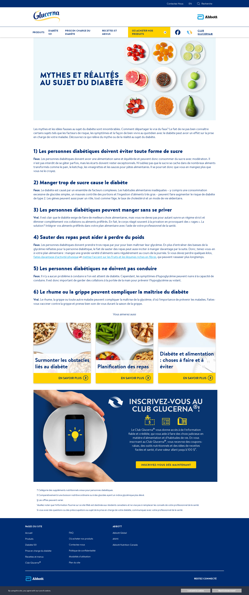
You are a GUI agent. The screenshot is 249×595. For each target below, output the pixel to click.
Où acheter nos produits (81, 538)
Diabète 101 (31, 544)
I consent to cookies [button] (196, 590)
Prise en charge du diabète (38, 550)
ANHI (115, 538)
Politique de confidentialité (82, 550)
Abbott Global (120, 532)
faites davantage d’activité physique (56, 257)
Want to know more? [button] (226, 590)
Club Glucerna (33, 562)
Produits (29, 538)
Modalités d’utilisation (80, 556)
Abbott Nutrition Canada (125, 544)
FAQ (71, 532)
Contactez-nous (77, 544)
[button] (198, 3)
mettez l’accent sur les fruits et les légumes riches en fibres (119, 257)
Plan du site (74, 562)
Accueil (28, 532)
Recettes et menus (34, 556)
